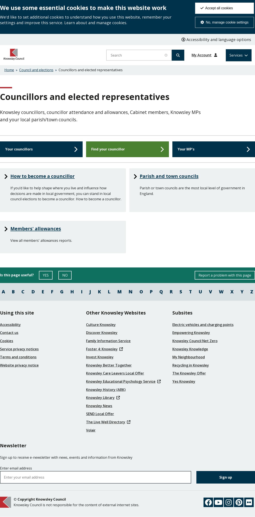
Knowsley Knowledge (190, 349)
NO (67, 276)
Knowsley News (99, 405)
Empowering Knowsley (191, 332)
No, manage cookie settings (224, 22)
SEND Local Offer (100, 413)
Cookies (6, 340)
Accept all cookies (216, 8)
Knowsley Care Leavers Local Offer (115, 373)
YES (48, 276)
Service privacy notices (19, 349)
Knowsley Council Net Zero (195, 340)
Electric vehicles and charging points (203, 324)
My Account (202, 55)
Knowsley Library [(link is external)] (103, 397)
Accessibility (10, 324)
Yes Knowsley (183, 381)
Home (9, 70)
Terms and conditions (18, 357)
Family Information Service (108, 340)
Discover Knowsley (101, 332)
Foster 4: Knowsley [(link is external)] (104, 349)
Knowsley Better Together (109, 365)
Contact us (9, 332)
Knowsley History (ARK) (106, 389)
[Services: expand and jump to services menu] (239, 55)
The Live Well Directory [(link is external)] (108, 422)
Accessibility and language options (216, 39)
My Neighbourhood (188, 357)
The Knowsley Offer (189, 373)
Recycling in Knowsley (190, 365)
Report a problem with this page (225, 275)
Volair (91, 430)
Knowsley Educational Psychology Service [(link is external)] (123, 381)
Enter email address (16, 468)
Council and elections (36, 70)
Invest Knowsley (100, 357)
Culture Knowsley (101, 324)
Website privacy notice (19, 365)
